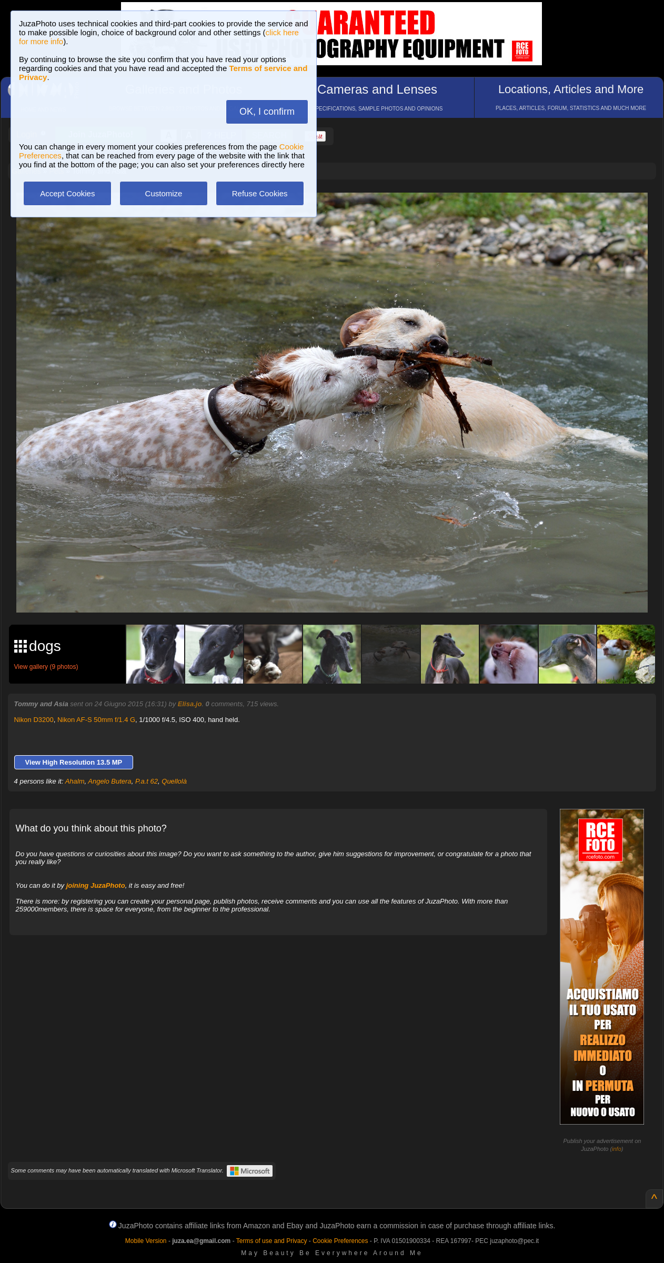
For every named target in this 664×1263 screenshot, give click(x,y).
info (616, 1149)
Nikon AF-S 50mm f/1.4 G (96, 720)
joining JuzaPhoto (95, 885)
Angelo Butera (109, 781)
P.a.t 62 (146, 781)
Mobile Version (146, 1241)
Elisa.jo (190, 704)
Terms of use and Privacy (271, 1241)
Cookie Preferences (340, 1241)
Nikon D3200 (34, 720)
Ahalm (75, 781)
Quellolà (174, 781)
